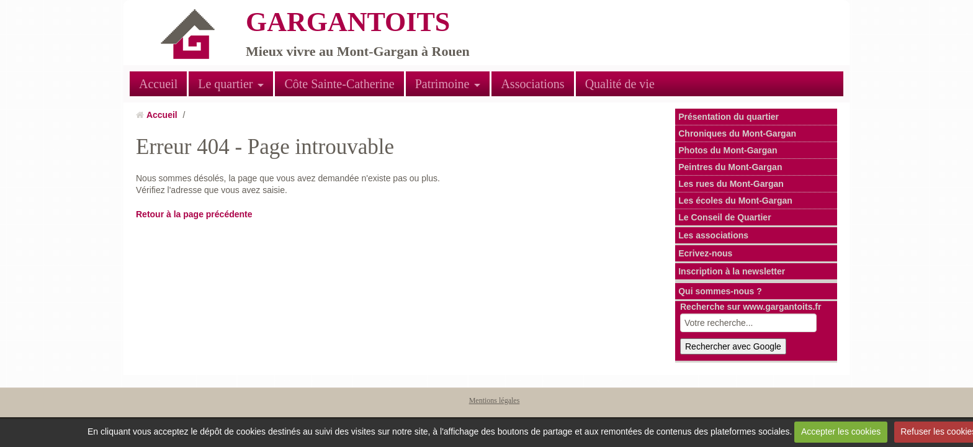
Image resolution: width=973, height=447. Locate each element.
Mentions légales (494, 400)
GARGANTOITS (348, 22)
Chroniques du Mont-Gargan (737, 133)
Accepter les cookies (841, 431)
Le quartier (225, 84)
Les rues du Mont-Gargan (731, 184)
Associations (532, 84)
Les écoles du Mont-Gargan (735, 200)
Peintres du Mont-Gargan (730, 167)
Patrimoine (442, 84)
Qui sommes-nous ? (720, 291)
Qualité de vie (620, 84)
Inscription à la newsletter (731, 271)
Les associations (713, 235)
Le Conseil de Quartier (724, 217)
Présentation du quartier (728, 117)
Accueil (158, 84)
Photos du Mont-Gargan (727, 150)
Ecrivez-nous (705, 253)
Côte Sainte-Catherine (339, 84)
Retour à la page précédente (194, 214)
